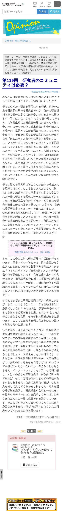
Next (39, 431)
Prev (23, 431)
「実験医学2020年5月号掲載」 (45, 91)
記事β (54, 11)
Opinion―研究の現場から (18, 40)
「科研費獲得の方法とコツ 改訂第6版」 (32, 252)
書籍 (42, 11)
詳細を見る (30, 465)
